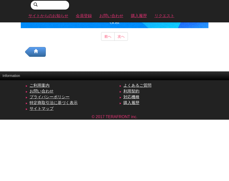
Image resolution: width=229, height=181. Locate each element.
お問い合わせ (42, 91)
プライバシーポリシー (50, 97)
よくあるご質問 (137, 85)
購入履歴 (131, 103)
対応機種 (131, 97)
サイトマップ (42, 108)
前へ (107, 36)
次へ (121, 36)
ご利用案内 (40, 85)
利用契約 (131, 91)
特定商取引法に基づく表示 (54, 103)
